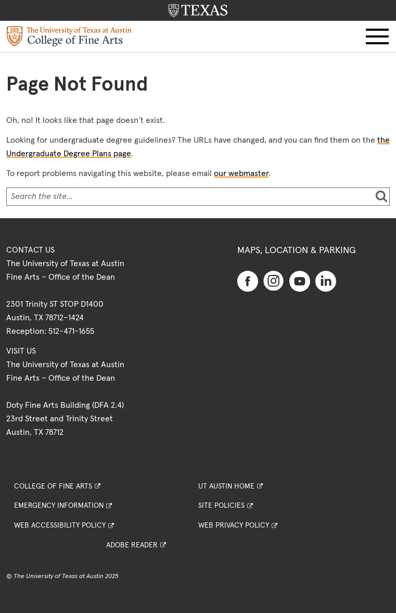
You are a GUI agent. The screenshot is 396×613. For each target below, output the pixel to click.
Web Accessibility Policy (60, 525)
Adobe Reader (132, 545)
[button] (377, 36)
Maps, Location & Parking (296, 250)
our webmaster (241, 173)
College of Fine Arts (53, 486)
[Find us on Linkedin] (325, 281)
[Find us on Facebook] (247, 281)
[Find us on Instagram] (273, 280)
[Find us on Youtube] (299, 281)
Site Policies (221, 505)
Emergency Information (59, 505)
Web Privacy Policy (233, 525)
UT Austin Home (226, 486)
